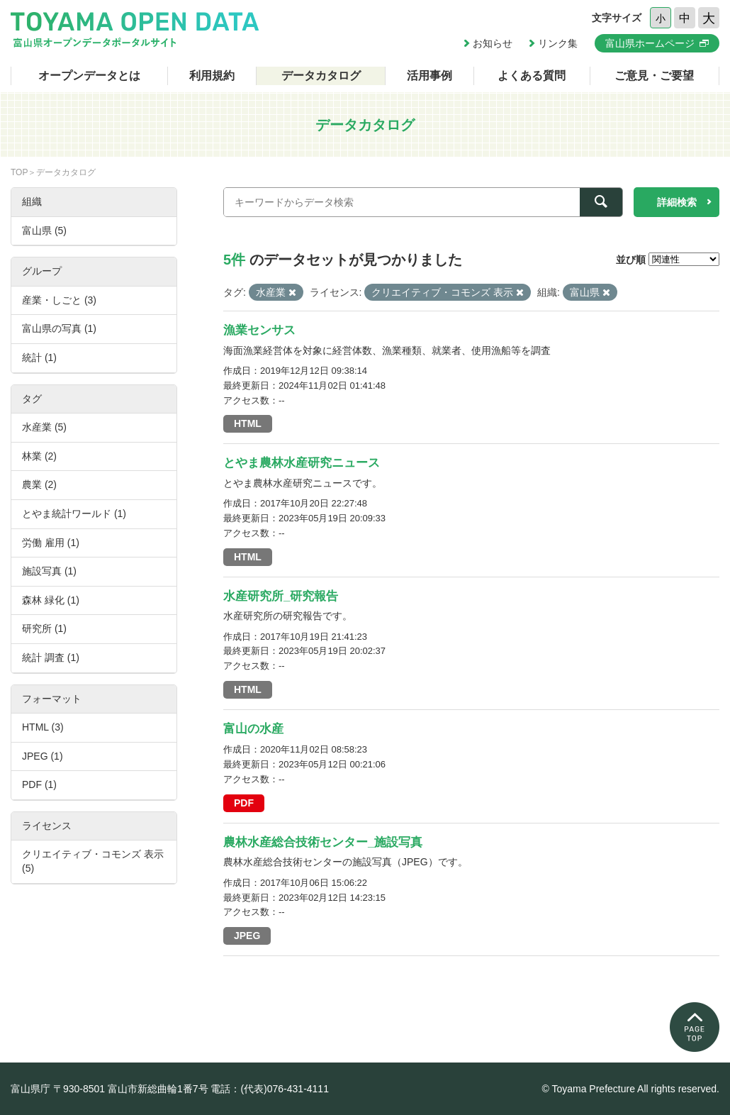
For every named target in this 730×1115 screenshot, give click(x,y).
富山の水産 (253, 729)
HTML (248, 423)
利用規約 (212, 76)
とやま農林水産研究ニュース (301, 463)
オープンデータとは (89, 76)
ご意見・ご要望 (654, 76)
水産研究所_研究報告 (280, 596)
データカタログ (321, 76)
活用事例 (429, 76)
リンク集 (558, 43)
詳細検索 (677, 202)
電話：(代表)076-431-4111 (269, 1088)
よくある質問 (532, 76)
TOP (19, 172)
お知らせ (492, 43)
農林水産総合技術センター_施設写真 (322, 842)
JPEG (247, 935)
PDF (244, 803)
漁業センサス (259, 330)
